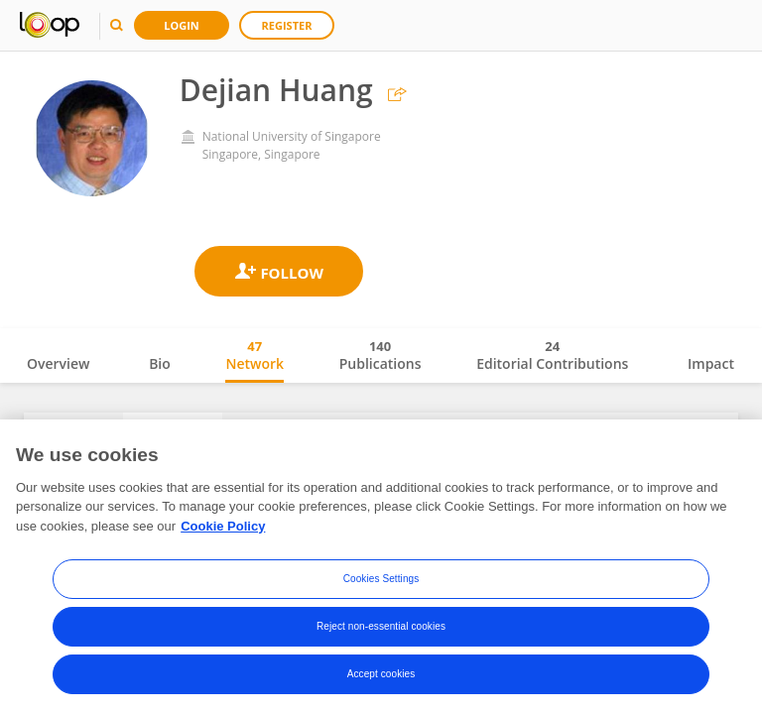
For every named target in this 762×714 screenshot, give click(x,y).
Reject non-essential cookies (381, 631)
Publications (380, 355)
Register (287, 25)
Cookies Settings (381, 583)
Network (254, 355)
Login (181, 25)
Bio (160, 363)
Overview (58, 363)
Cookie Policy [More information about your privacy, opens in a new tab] (223, 531)
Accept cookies (381, 678)
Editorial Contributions (552, 355)
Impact (711, 363)
